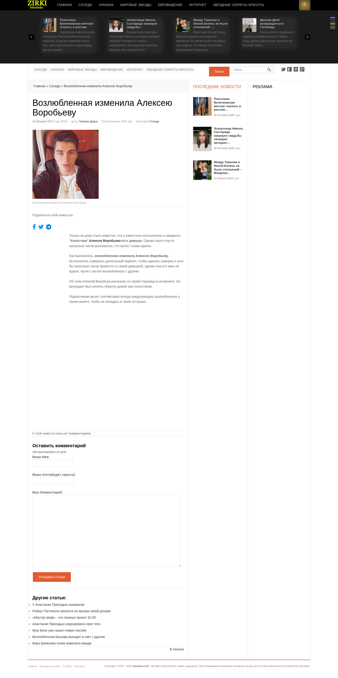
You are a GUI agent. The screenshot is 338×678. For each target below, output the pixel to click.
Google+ (302, 69)
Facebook (289, 69)
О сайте (67, 666)
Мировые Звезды (135, 5)
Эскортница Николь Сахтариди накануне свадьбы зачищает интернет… (228, 135)
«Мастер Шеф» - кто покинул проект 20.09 (64, 617)
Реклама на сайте (50, 666)
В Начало (177, 649)
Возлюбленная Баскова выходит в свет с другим (68, 637)
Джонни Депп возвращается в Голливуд (272, 23)
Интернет (197, 5)
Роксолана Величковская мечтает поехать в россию (77, 23)
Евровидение (170, 5)
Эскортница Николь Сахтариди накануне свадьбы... (142, 23)
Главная (64, 5)
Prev (31, 37)
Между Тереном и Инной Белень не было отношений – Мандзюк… (228, 167)
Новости (37, 5)
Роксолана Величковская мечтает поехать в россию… (227, 104)
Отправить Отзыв (52, 577)
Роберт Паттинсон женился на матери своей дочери (71, 611)
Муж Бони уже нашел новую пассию (59, 630)
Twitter (283, 69)
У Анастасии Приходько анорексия (58, 604)
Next (307, 37)
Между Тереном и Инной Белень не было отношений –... (210, 23)
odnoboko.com (140, 666)
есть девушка (115, 240)
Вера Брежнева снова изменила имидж (61, 643)
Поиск (219, 71)
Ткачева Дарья (88, 121)
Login (293, 5)
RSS (304, 5)
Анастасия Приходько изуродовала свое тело (66, 624)
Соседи (85, 5)
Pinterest (296, 69)
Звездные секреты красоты (238, 5)
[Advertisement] (147, 162)
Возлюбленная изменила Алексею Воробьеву (98, 86)
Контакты (80, 666)
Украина (106, 5)
